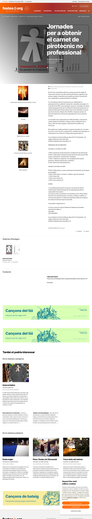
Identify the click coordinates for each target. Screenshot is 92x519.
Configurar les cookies (76, 510)
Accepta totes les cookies (76, 503)
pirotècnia (51, 67)
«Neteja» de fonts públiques (41, 413)
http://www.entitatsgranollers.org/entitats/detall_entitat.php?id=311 (67, 278)
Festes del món (72, 11)
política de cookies (72, 497)
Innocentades (9, 385)
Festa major (8, 459)
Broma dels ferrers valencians (11, 413)
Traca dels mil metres (73, 459)
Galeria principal (7, 258)
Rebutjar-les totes (76, 507)
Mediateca (82, 11)
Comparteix (79, 231)
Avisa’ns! (63, 228)
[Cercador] (88, 10)
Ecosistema (47, 11)
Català (75, 6)
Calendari (37, 11)
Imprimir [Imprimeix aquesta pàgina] (87, 231)
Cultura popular (60, 11)
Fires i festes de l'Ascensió (45, 459)
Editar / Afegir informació (83, 16)
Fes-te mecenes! (84, 6)
